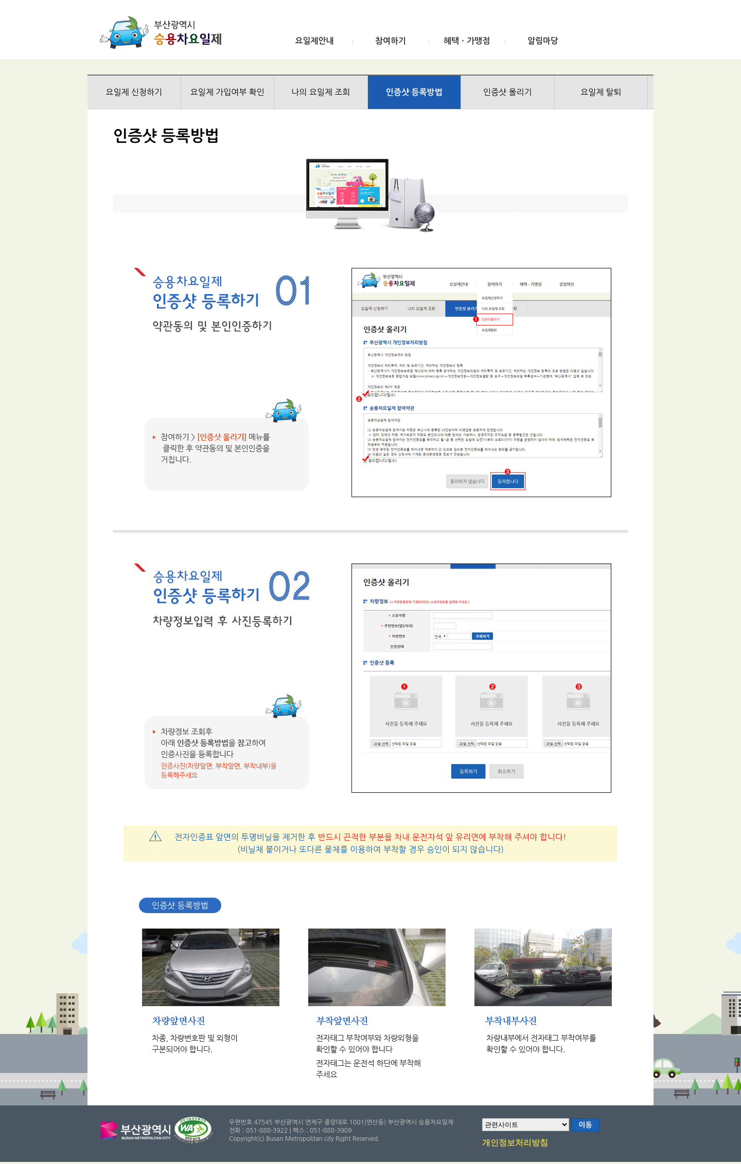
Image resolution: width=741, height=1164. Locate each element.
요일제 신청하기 (133, 92)
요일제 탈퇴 (601, 92)
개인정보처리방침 (515, 1143)
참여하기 (390, 41)
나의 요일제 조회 (320, 92)
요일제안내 (314, 41)
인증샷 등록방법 (414, 92)
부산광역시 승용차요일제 (164, 32)
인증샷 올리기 (507, 92)
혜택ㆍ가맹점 (467, 41)
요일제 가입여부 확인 (227, 92)
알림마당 (542, 41)
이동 (585, 1125)
